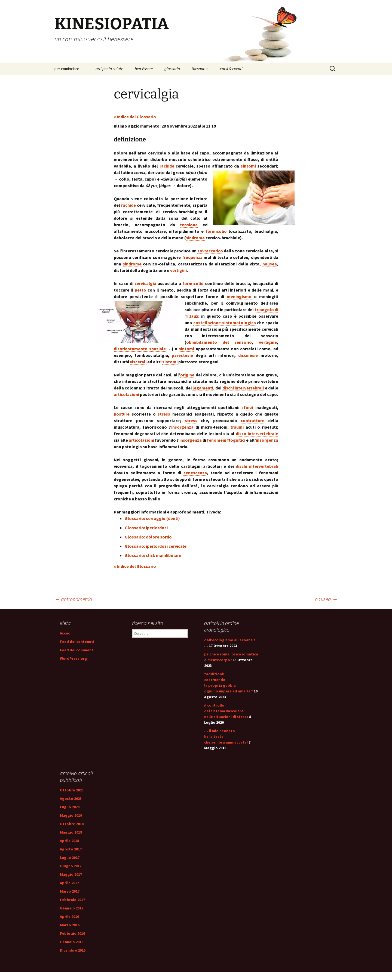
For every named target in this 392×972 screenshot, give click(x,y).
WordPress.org (73, 658)
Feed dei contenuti (77, 641)
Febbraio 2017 (72, 899)
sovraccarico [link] (210, 250)
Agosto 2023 (71, 798)
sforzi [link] (247, 407)
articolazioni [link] (126, 394)
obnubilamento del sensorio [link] (219, 342)
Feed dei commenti (77, 650)
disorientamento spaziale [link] (140, 348)
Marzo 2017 (69, 891)
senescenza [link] (195, 472)
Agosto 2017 (71, 849)
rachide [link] (167, 166)
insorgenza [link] (182, 427)
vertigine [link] (268, 342)
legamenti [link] (202, 388)
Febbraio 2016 (72, 933)
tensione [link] (189, 224)
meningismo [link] (239, 296)
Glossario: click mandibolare (153, 555)
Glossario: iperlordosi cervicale (155, 546)
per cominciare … (69, 68)
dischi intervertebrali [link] (243, 388)
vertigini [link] (178, 270)
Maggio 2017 (71, 874)
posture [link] (122, 414)
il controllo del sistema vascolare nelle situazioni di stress (226, 711)
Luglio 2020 (69, 806)
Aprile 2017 (69, 882)
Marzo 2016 (69, 925)
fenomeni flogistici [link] (226, 440)
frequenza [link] (192, 257)
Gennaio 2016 (71, 941)
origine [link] (187, 374)
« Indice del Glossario (135, 116)
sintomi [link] (248, 166)
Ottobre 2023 (72, 790)
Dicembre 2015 (72, 950)
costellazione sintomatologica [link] (224, 322)
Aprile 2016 (69, 916)
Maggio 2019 (71, 815)
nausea (326, 599)
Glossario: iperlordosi (146, 527)
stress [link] (164, 414)
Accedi (66, 633)
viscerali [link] (138, 361)
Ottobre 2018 (72, 823)
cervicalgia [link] (145, 283)
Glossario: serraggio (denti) (152, 518)
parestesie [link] (182, 355)
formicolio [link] (216, 231)
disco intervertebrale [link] (257, 433)
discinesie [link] (248, 355)
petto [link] (140, 290)
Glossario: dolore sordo (148, 537)
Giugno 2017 (70, 865)
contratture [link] (252, 420)
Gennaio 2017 (71, 908)
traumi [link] (237, 427)
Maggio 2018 (71, 832)
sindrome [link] (195, 237)
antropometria (73, 599)
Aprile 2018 (69, 840)
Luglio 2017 (69, 857)
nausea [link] (269, 264)
